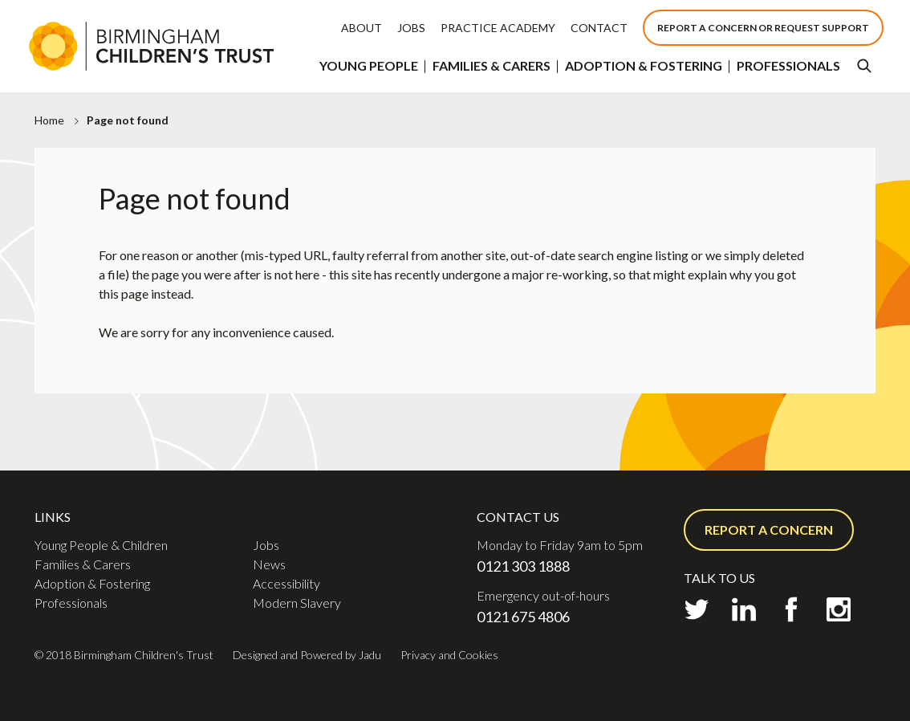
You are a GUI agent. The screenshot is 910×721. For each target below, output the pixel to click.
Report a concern (769, 529)
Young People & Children (101, 544)
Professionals (788, 65)
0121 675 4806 (523, 616)
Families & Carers (491, 65)
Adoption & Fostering (643, 65)
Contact (599, 28)
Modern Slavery (297, 602)
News (269, 564)
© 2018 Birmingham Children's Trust (124, 655)
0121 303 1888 (523, 566)
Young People (368, 65)
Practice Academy (498, 28)
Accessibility (286, 583)
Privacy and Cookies (449, 655)
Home (49, 120)
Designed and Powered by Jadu (307, 655)
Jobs (411, 28)
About (361, 28)
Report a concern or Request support (763, 28)
